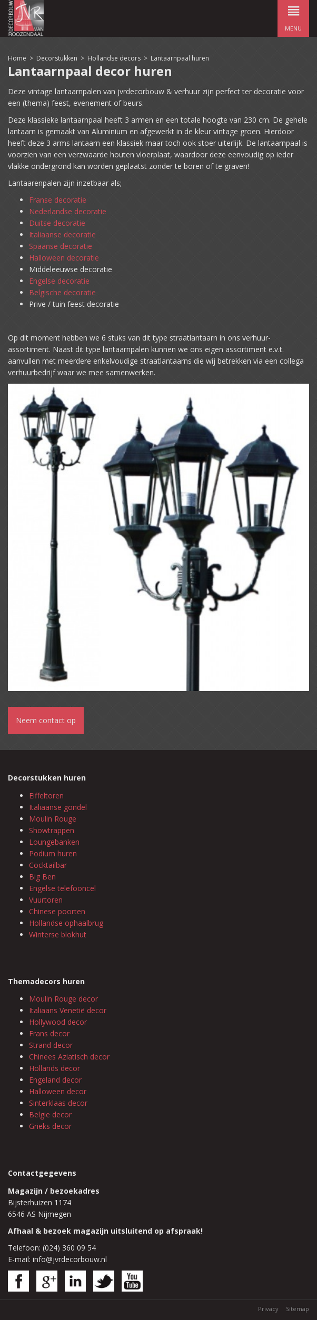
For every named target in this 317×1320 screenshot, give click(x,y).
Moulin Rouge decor (63, 999)
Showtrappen (51, 830)
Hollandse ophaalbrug (66, 923)
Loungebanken (54, 842)
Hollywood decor (58, 1022)
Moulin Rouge (52, 819)
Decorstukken (56, 58)
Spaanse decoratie (60, 246)
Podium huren (53, 853)
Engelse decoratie (59, 281)
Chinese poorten (57, 911)
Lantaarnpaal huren (180, 58)
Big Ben (42, 877)
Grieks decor (50, 1126)
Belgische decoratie (62, 292)
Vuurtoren (46, 900)
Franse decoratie (57, 200)
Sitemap (297, 1309)
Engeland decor (55, 1080)
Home (17, 58)
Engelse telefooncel (62, 888)
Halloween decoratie (64, 258)
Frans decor (49, 1033)
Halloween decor (57, 1091)
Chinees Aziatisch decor (69, 1057)
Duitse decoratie (57, 223)
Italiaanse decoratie (62, 234)
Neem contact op (46, 720)
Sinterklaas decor (58, 1103)
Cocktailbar (48, 865)
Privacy (268, 1309)
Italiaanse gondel (58, 807)
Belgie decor (50, 1114)
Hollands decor (54, 1068)
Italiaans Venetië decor (67, 1010)
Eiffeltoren (46, 796)
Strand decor (51, 1045)
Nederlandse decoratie (67, 211)
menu (293, 16)
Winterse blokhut (57, 934)
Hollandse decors (114, 58)
